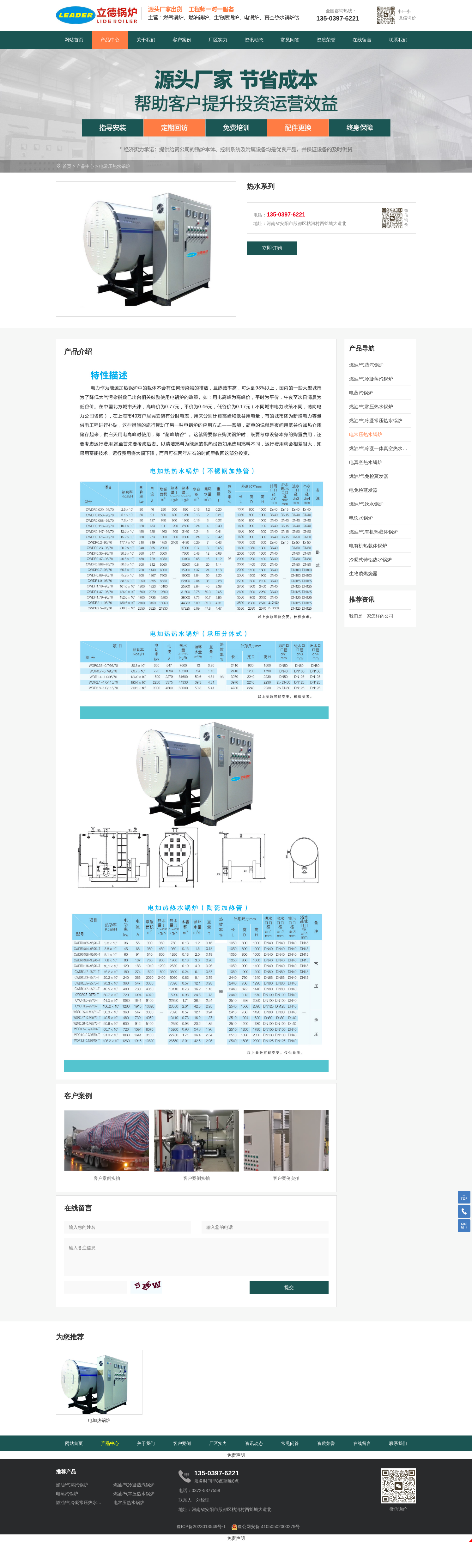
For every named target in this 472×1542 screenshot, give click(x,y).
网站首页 (73, 39)
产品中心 (109, 39)
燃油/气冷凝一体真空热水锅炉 (380, 448)
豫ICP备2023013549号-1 (201, 1526)
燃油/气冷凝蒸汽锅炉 (371, 378)
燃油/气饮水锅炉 (366, 504)
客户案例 (181, 39)
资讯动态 (254, 39)
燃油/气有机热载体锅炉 (373, 531)
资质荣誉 (326, 39)
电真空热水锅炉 (365, 462)
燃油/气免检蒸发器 (368, 476)
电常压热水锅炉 (114, 166)
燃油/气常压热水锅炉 (371, 406)
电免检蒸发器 (363, 490)
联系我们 (398, 39)
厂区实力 (218, 39)
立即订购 (272, 248)
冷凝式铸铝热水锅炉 (370, 559)
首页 (67, 166)
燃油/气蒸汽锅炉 (366, 365)
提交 (289, 1287)
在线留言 (362, 39)
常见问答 (290, 39)
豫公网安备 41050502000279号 (265, 1526)
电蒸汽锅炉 (361, 392)
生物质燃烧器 (363, 573)
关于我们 (145, 39)
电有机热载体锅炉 (368, 545)
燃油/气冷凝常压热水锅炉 (375, 420)
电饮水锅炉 (361, 518)
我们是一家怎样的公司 (371, 616)
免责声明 (236, 1455)
